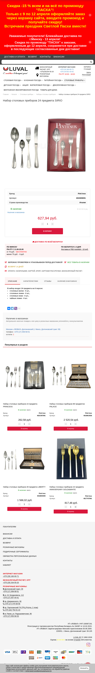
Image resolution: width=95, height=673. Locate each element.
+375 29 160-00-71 (67, 69)
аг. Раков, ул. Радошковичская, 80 (17, 614)
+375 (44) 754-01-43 (11, 610)
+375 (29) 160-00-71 (11, 576)
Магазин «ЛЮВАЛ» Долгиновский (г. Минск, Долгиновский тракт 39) (33, 329)
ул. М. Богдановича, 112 (13, 595)
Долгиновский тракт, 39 (13, 589)
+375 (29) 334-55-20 (11, 583)
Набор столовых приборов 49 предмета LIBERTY (24, 487)
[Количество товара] (47, 224)
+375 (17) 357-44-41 (11, 598)
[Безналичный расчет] (46, 72)
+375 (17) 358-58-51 (21, 332)
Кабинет (7, 565)
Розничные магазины (13, 547)
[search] (91, 62)
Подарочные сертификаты (16, 552)
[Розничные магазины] (44, 76)
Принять (84, 668)
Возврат (32, 57)
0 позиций (87, 68)
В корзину (24, 428)
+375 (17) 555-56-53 (11, 616)
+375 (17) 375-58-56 (11, 604)
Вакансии (59, 57)
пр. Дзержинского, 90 (12, 601)
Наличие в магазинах (16, 210)
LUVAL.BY (77, 637)
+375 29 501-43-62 (67, 72)
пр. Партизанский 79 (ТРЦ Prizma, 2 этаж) (20, 608)
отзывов (77, 640)
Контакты (45, 57)
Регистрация (86, 75)
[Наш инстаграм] (88, 644)
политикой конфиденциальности (38, 671)
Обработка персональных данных (20, 556)
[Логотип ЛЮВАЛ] (16, 71)
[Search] (45, 62)
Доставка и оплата (14, 57)
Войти (89, 72)
